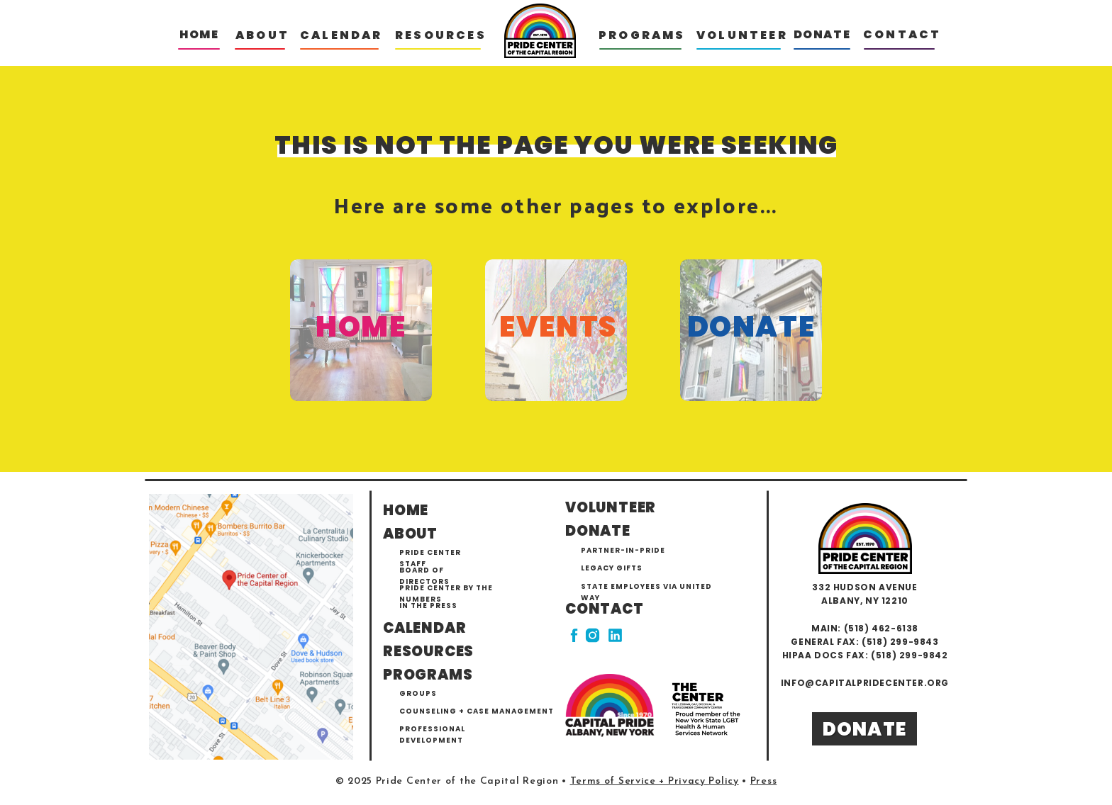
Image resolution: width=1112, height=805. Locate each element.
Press (763, 781)
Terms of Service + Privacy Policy (654, 781)
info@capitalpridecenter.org (865, 683)
